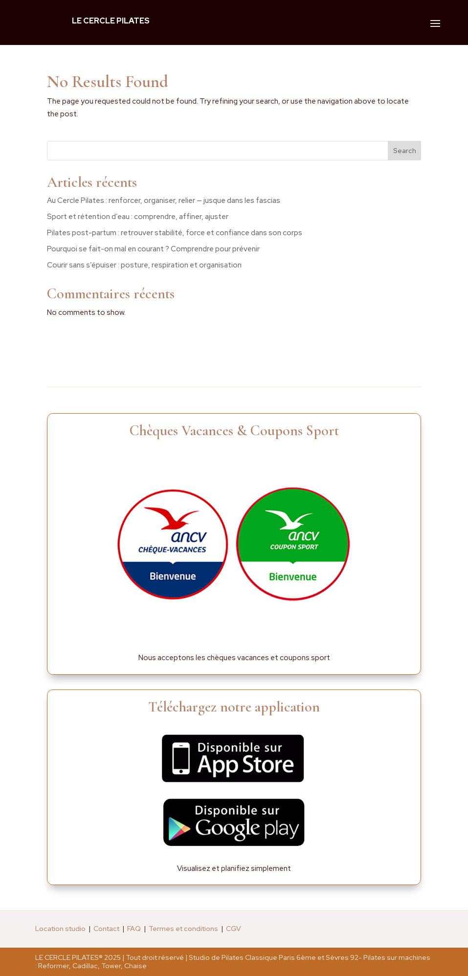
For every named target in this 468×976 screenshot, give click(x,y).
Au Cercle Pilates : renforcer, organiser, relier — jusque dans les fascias (163, 200)
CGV (233, 928)
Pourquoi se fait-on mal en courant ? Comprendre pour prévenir (153, 249)
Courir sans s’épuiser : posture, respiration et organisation (144, 265)
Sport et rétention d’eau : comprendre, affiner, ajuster (137, 217)
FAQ (134, 928)
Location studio (60, 928)
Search (404, 150)
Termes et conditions (183, 928)
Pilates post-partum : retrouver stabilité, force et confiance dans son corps (174, 233)
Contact (106, 928)
